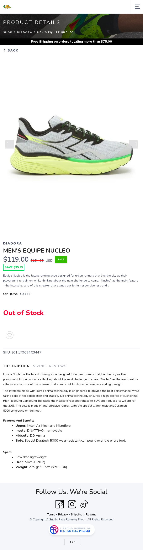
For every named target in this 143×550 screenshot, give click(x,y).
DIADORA (24, 32)
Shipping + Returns (83, 514)
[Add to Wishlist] (10, 335)
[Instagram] (72, 504)
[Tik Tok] (84, 504)
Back (10, 50)
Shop (7, 32)
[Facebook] (59, 504)
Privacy (63, 514)
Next (133, 144)
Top (72, 542)
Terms (51, 514)
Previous (9, 144)
